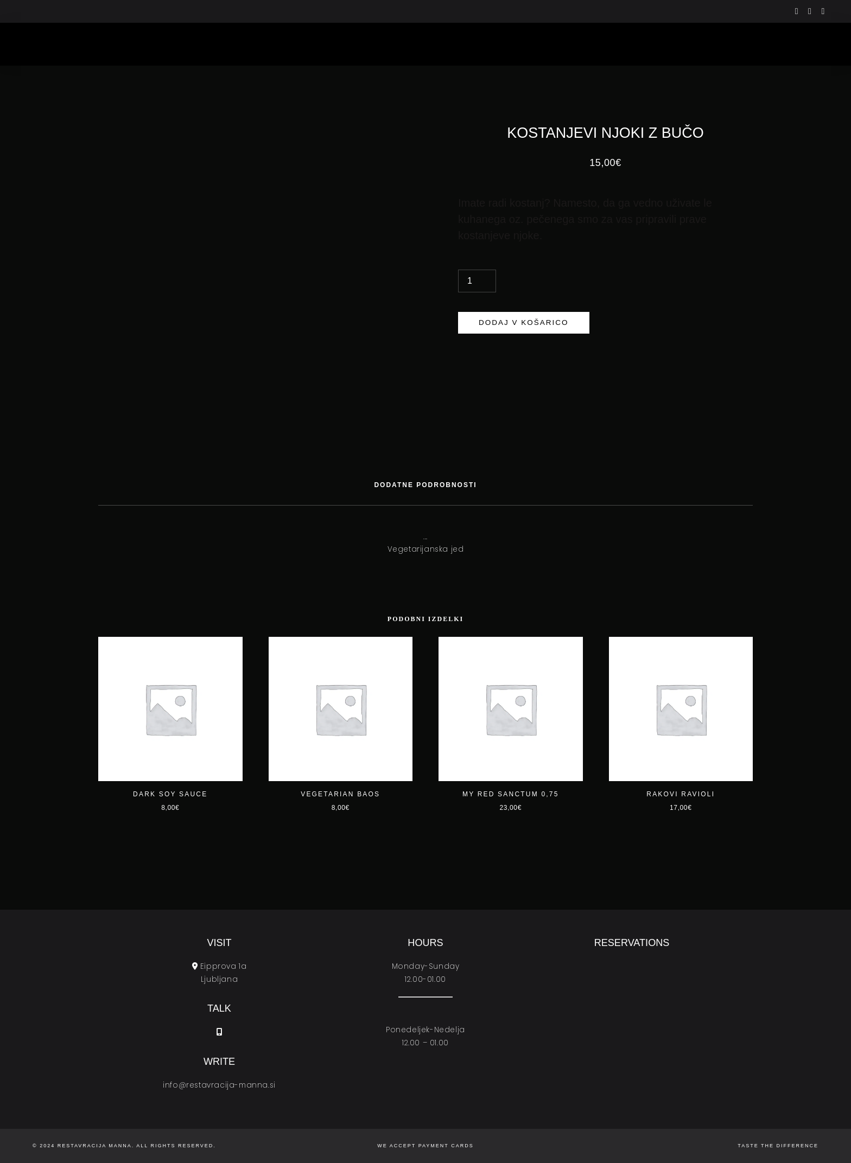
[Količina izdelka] (477, 281)
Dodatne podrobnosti (425, 485)
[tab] (425, 485)
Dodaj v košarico (524, 322)
